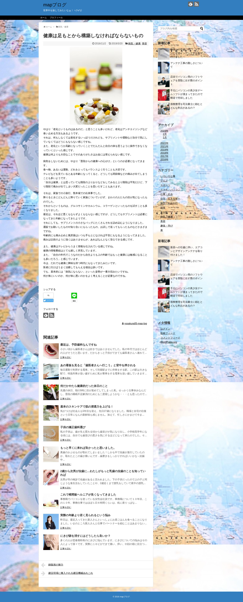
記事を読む (65, 357)
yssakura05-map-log (135, 323)
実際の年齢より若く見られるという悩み (85, 515)
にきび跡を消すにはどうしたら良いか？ (85, 535)
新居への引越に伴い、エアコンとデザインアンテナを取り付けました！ (186, 53)
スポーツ (165, 185)
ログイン (165, 328)
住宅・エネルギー (170, 198)
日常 (162, 207)
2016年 (164, 159)
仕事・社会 (166, 194)
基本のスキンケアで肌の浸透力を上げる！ (86, 406)
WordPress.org (168, 342)
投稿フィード (167, 333)
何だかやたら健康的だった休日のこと (84, 386)
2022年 (164, 143)
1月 (165, 137)
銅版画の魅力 (52, 565)
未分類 (164, 212)
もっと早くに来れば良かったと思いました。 (88, 447)
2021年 (164, 146)
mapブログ (55, 4)
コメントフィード (170, 337)
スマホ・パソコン (170, 189)
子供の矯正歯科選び (72, 427)
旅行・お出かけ (169, 203)
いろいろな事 (167, 176)
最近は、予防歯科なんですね (78, 344)
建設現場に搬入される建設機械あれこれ (67, 573)
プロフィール (56, 17)
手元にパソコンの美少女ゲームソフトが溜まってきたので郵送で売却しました (186, 94)
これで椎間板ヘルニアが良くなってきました (88, 494)
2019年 (164, 149)
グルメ (164, 180)
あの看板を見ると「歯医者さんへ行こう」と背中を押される (98, 365)
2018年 (164, 153)
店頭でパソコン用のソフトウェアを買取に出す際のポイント (186, 80)
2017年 (164, 156)
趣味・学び (166, 225)
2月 (165, 134)
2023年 (164, 131)
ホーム (43, 17)
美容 (144, 43)
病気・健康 (134, 43)
